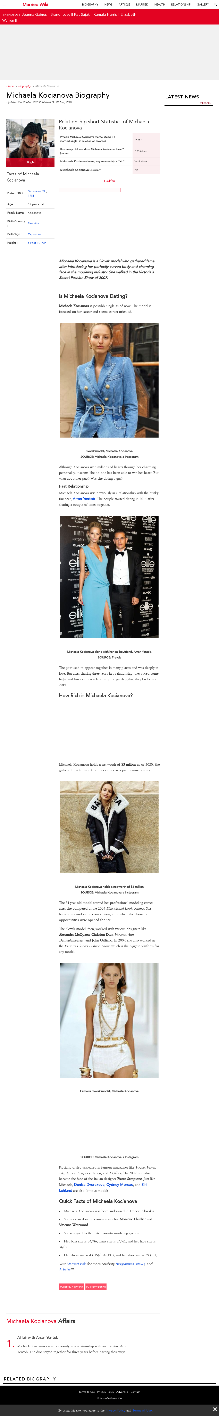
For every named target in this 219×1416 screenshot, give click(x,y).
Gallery (203, 4)
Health (159, 4)
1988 (31, 195)
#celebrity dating (96, 1286)
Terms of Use (142, 1410)
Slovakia (33, 223)
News (108, 4)
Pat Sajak (82, 14)
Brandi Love (60, 14)
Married (142, 4)
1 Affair (109, 181)
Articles (64, 1269)
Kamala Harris (105, 14)
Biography (90, 4)
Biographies (125, 1264)
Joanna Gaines (34, 14)
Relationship (181, 4)
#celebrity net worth (71, 1286)
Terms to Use (87, 1391)
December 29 (37, 191)
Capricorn (34, 234)
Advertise (122, 1391)
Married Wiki (35, 4)
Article (124, 4)
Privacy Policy (115, 1410)
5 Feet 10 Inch (37, 242)
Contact (135, 1391)
